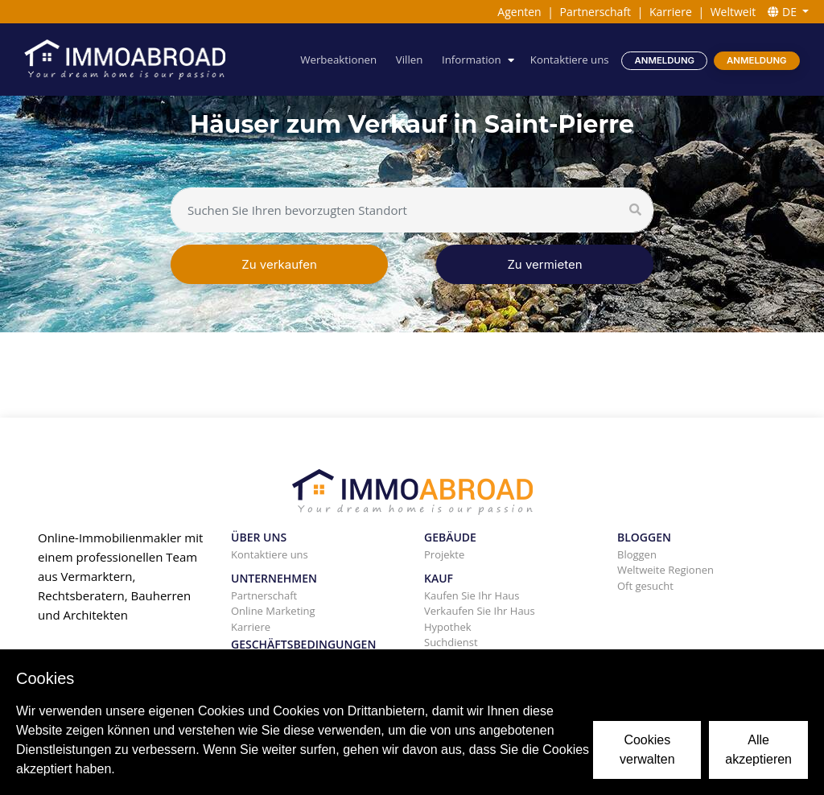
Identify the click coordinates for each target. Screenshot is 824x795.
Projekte (444, 554)
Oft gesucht (645, 586)
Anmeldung (665, 60)
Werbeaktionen (338, 59)
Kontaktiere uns (569, 59)
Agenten (519, 11)
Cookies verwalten (647, 749)
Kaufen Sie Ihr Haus (472, 595)
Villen (409, 59)
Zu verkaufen (279, 264)
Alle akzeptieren (758, 749)
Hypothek (448, 627)
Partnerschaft (596, 11)
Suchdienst (451, 642)
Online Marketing (273, 610)
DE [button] (783, 11)
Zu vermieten (544, 264)
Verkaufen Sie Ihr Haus (479, 610)
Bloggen (637, 554)
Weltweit (733, 11)
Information (471, 59)
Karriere (670, 11)
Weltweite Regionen (665, 569)
